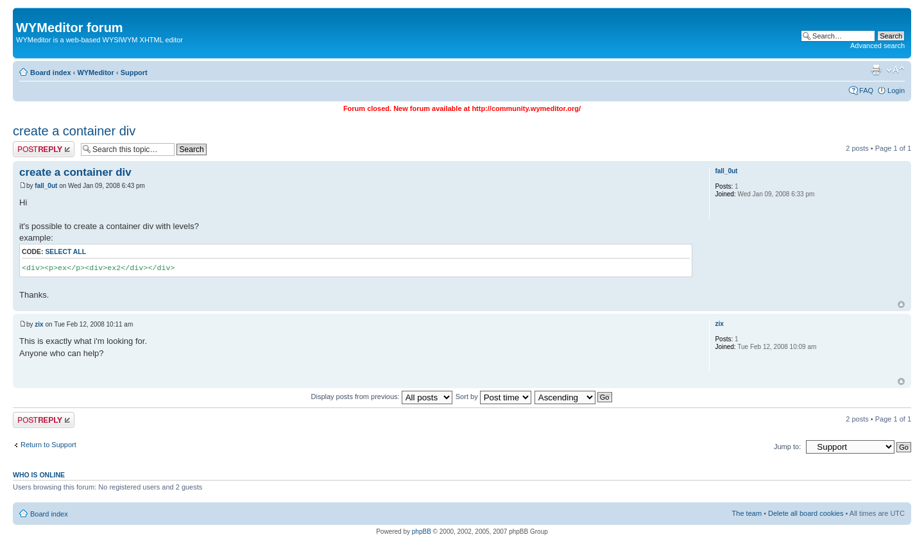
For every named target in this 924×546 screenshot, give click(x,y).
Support (134, 72)
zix (39, 324)
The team (747, 513)
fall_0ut (46, 185)
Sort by (493, 396)
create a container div (74, 131)
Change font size (895, 70)
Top (901, 304)
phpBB (421, 531)
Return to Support (48, 444)
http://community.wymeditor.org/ (526, 108)
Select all (65, 251)
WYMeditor (95, 72)
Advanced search (877, 45)
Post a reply (43, 149)
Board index (50, 72)
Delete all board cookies (805, 513)
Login (896, 90)
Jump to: (787, 446)
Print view (876, 70)
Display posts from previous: (381, 396)
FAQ (866, 90)
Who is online (39, 475)
